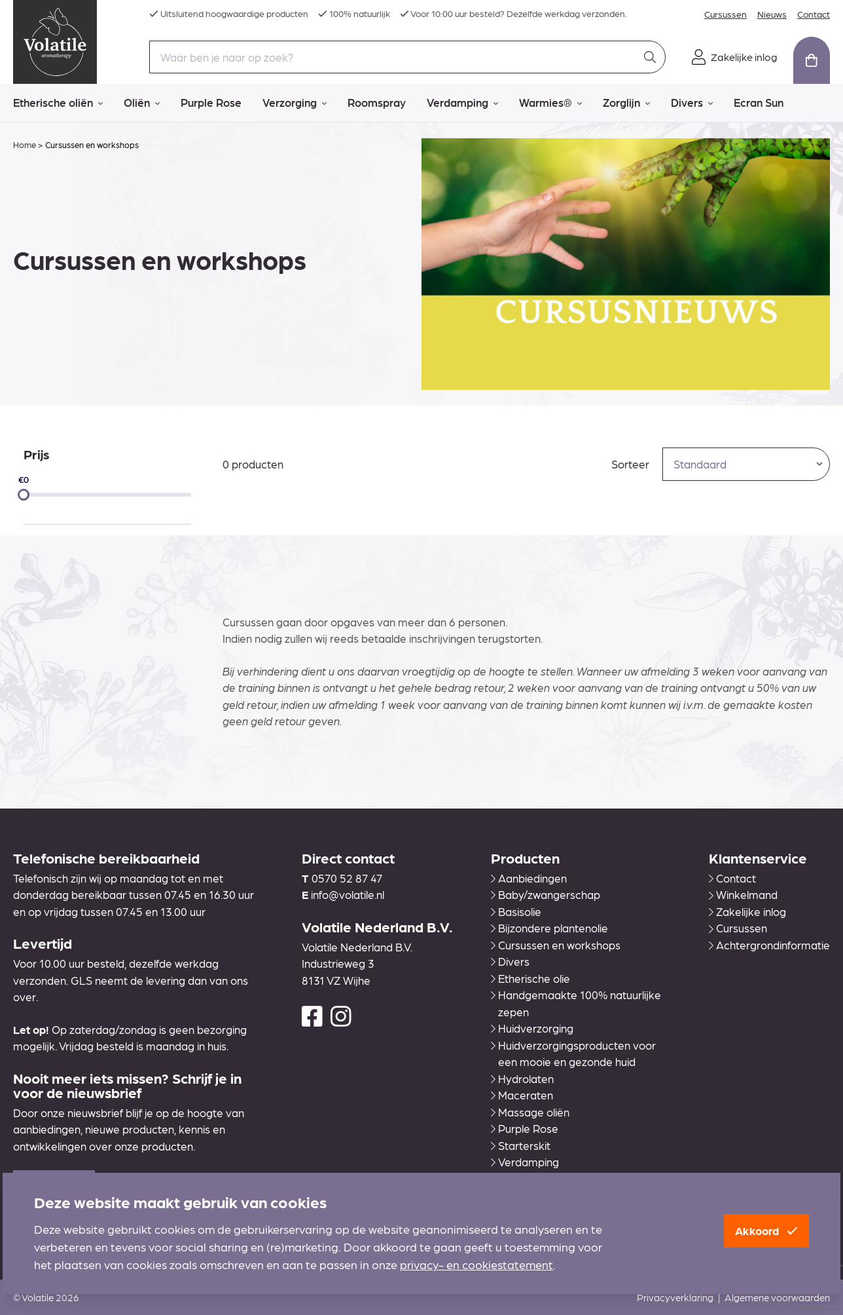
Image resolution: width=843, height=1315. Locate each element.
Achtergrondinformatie (769, 944)
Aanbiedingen (529, 878)
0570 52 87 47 (347, 878)
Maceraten (522, 1094)
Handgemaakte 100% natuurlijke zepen (576, 1003)
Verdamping (462, 102)
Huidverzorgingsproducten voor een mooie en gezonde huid (573, 1054)
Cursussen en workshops (555, 944)
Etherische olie (530, 978)
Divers (692, 102)
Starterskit (520, 1145)
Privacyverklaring (675, 1297)
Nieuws (772, 14)
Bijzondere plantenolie (549, 927)
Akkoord (766, 1230)
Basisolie (516, 911)
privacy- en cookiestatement (476, 1264)
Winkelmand (743, 894)
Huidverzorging (532, 1028)
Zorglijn (626, 102)
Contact (813, 14)
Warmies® (550, 102)
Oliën (142, 102)
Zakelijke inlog (747, 911)
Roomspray (377, 102)
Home (24, 144)
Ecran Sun (758, 102)
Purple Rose (211, 102)
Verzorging (294, 102)
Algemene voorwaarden (777, 1297)
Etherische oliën (58, 102)
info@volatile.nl (347, 894)
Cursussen (725, 14)
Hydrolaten (522, 1078)
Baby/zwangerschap (545, 894)
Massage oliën (530, 1111)
